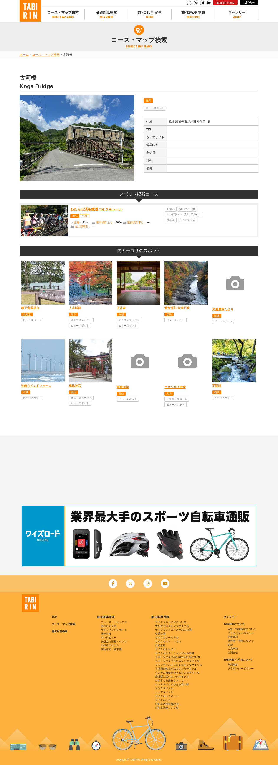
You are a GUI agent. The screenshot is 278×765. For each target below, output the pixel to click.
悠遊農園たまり (222, 309)
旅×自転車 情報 (193, 12)
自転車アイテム (110, 645)
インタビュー (108, 637)
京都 (121, 314)
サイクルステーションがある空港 (174, 653)
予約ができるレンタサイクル (172, 625)
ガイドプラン (187, 219)
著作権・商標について (241, 640)
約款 (230, 644)
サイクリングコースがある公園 (173, 629)
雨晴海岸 (123, 387)
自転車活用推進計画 (167, 703)
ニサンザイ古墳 (175, 387)
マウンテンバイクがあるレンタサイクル (178, 664)
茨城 (216, 315)
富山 (121, 393)
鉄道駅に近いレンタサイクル (172, 676)
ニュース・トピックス (114, 621)
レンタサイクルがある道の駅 (172, 684)
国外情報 (106, 633)
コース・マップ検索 (63, 12)
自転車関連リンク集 (167, 707)
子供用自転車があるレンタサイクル (176, 668)
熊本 (73, 314)
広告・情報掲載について (242, 629)
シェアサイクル (164, 692)
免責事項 (233, 636)
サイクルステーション (168, 641)
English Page (225, 2)
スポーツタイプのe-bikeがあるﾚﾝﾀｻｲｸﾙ (177, 657)
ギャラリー (236, 12)
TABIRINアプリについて (238, 659)
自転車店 (160, 645)
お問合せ (249, 2)
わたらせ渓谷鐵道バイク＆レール (96, 209)
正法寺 (121, 308)
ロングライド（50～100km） (184, 214)
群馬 (148, 100)
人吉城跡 (75, 308)
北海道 (27, 314)
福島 (216, 392)
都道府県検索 (106, 12)
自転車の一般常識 (111, 649)
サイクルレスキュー (167, 696)
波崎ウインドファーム (36, 385)
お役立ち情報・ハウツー (115, 641)
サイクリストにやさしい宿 (170, 621)
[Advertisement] (139, 471)
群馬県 (171, 219)
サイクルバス (163, 700)
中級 (84, 216)
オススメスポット (81, 320)
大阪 (169, 393)
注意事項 (233, 648)
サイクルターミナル (167, 637)
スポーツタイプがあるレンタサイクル (177, 660)
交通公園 (160, 633)
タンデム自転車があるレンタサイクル (177, 672)
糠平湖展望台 (30, 308)
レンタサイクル (164, 688)
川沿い (171, 209)
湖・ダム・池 (187, 209)
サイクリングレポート (114, 629)
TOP (54, 617)
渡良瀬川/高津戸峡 (177, 308)
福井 (73, 392)
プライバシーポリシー (241, 633)
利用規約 (233, 664)
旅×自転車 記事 (150, 12)
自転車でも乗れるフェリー (170, 680)
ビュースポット (155, 108)
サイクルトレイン (165, 649)
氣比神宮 (75, 385)
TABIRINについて (234, 624)
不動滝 (216, 385)
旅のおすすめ (108, 625)
